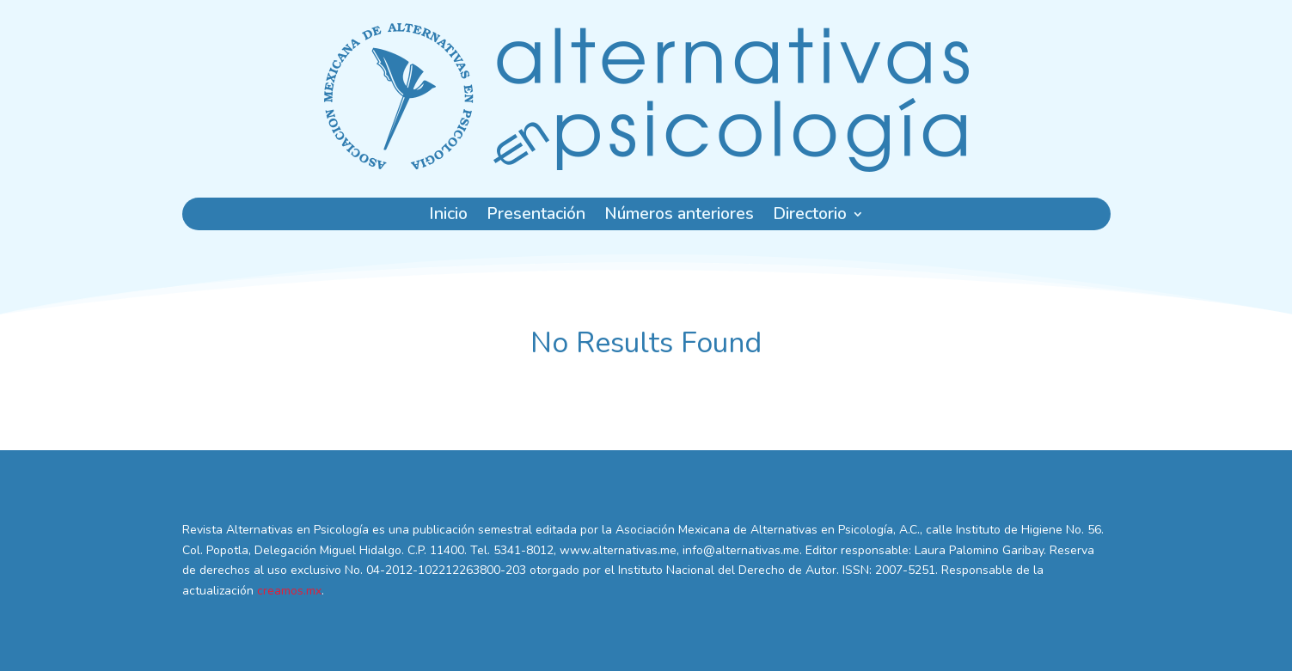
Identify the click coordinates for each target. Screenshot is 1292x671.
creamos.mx (289, 591)
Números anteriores (679, 216)
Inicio (448, 216)
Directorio (810, 216)
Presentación (536, 216)
